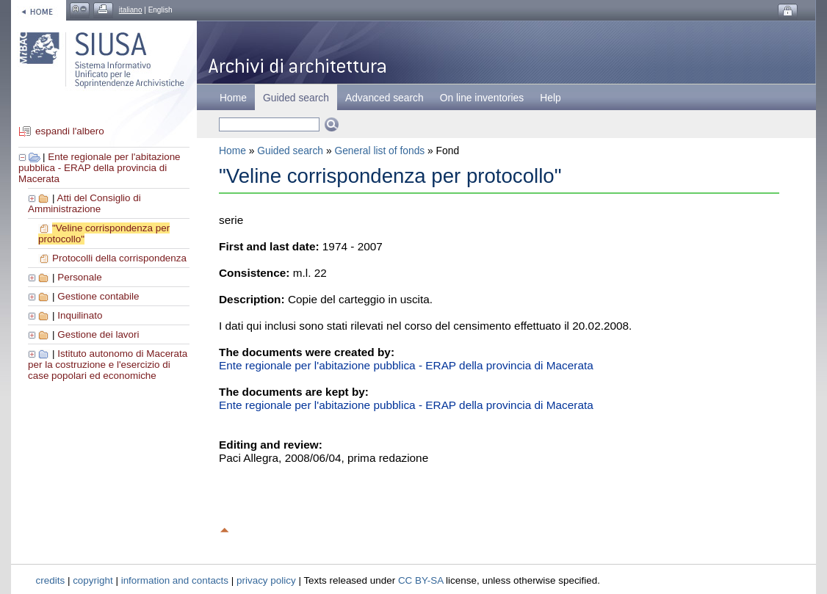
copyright (93, 580)
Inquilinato (79, 315)
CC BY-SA (421, 580)
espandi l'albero (69, 131)
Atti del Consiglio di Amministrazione (84, 203)
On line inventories (482, 98)
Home (233, 98)
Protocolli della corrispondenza (119, 258)
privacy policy (266, 580)
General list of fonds (379, 150)
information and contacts (174, 580)
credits (50, 580)
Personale (79, 277)
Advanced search (384, 98)
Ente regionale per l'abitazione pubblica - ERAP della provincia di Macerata (99, 167)
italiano (130, 10)
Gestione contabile (98, 296)
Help (550, 98)
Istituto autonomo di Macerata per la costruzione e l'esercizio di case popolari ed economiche (107, 364)
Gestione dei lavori (98, 334)
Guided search (290, 150)
